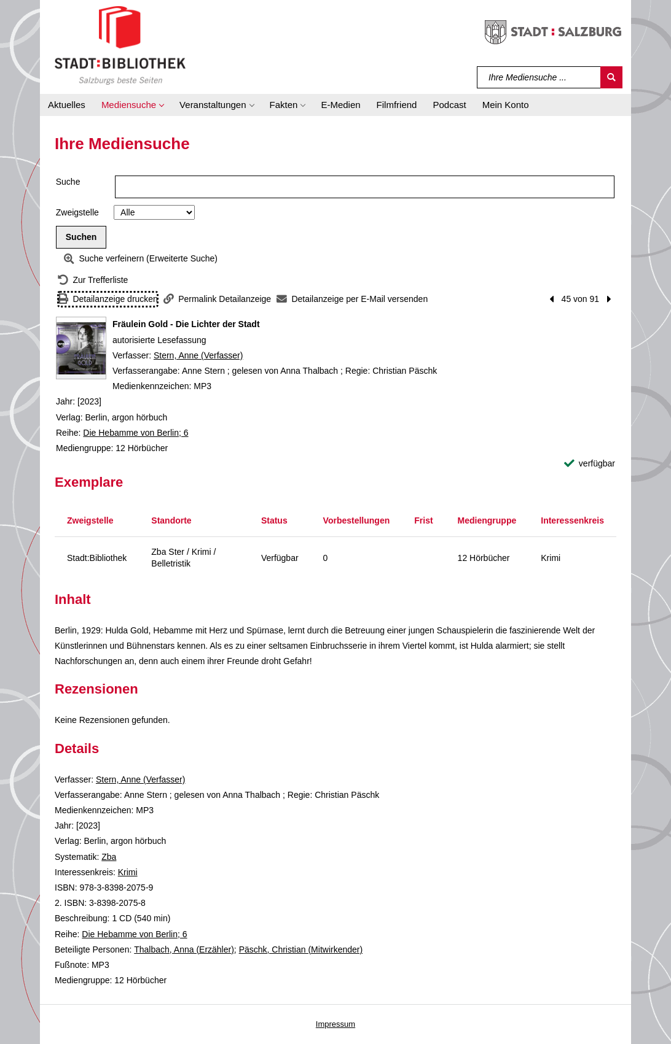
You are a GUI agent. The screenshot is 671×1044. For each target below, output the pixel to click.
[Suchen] (611, 77)
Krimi (128, 872)
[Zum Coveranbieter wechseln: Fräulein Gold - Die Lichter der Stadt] (81, 348)
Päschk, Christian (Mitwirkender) (301, 949)
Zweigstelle (77, 212)
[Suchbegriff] (539, 77)
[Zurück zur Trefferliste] (93, 280)
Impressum (335, 1024)
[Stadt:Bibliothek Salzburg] (120, 45)
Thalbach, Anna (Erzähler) (184, 949)
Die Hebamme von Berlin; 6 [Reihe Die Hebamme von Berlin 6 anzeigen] (135, 433)
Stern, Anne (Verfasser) (198, 355)
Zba (108, 857)
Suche (68, 182)
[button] (132, 105)
